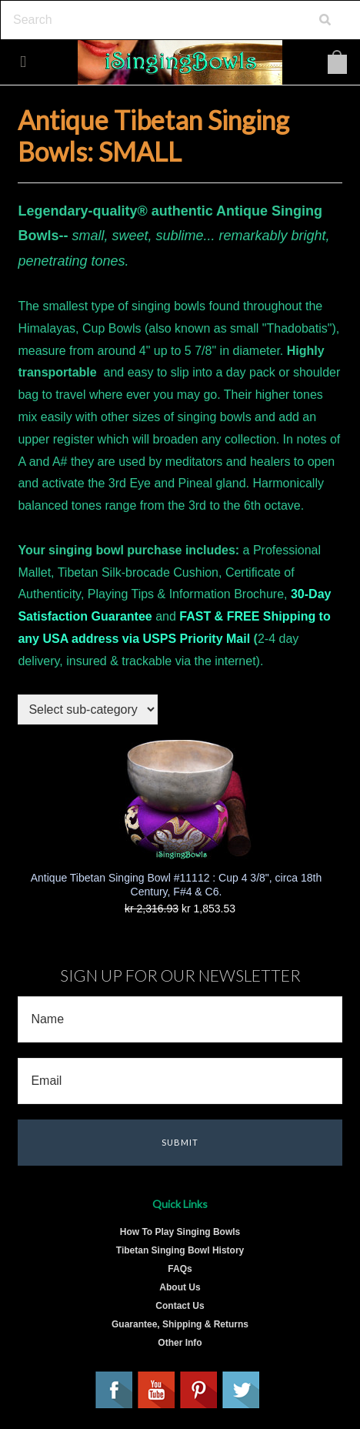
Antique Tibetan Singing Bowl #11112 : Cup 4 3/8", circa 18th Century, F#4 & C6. (176, 885)
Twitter (241, 1390)
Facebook (114, 1390)
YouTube (157, 1390)
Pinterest (199, 1390)
